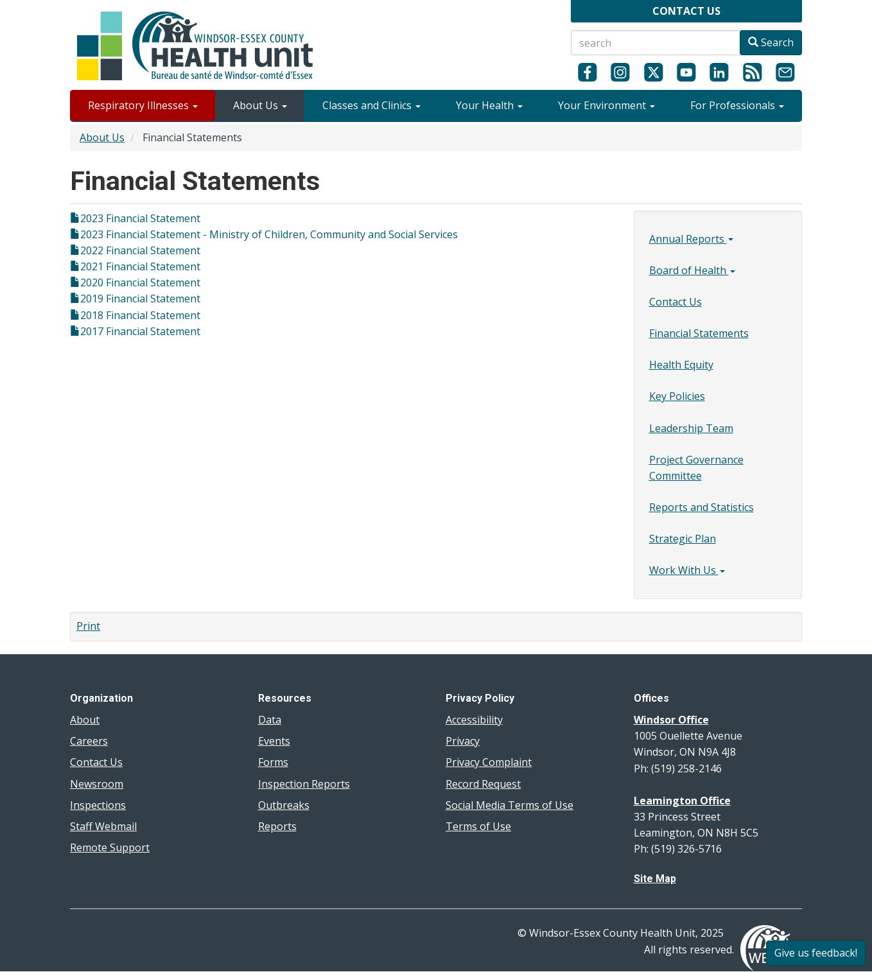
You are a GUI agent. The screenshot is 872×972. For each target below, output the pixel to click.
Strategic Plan (682, 539)
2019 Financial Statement (140, 298)
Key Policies (677, 396)
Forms (273, 762)
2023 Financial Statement (140, 218)
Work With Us (687, 570)
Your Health (489, 105)
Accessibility (474, 720)
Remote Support (110, 847)
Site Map (655, 878)
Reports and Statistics (701, 507)
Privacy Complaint (489, 762)
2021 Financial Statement (140, 266)
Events (274, 741)
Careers (89, 741)
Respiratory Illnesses (143, 105)
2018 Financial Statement (140, 315)
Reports (277, 826)
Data (269, 720)
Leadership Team (691, 428)
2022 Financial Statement (140, 250)
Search (771, 42)
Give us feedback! (815, 953)
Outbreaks (284, 805)
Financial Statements (699, 333)
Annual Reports (691, 239)
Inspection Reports (304, 784)
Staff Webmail (103, 826)
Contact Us (675, 302)
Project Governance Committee (696, 468)
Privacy (463, 741)
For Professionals (737, 105)
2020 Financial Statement (140, 282)
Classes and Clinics (371, 105)
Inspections (98, 805)
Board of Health (692, 270)
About (85, 720)
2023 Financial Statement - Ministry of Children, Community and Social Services (269, 234)
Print (88, 626)
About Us (260, 105)
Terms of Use (478, 826)
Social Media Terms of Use (509, 805)
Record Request (483, 784)
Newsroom (96, 784)
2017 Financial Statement (140, 331)
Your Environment (606, 105)
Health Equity (681, 365)
